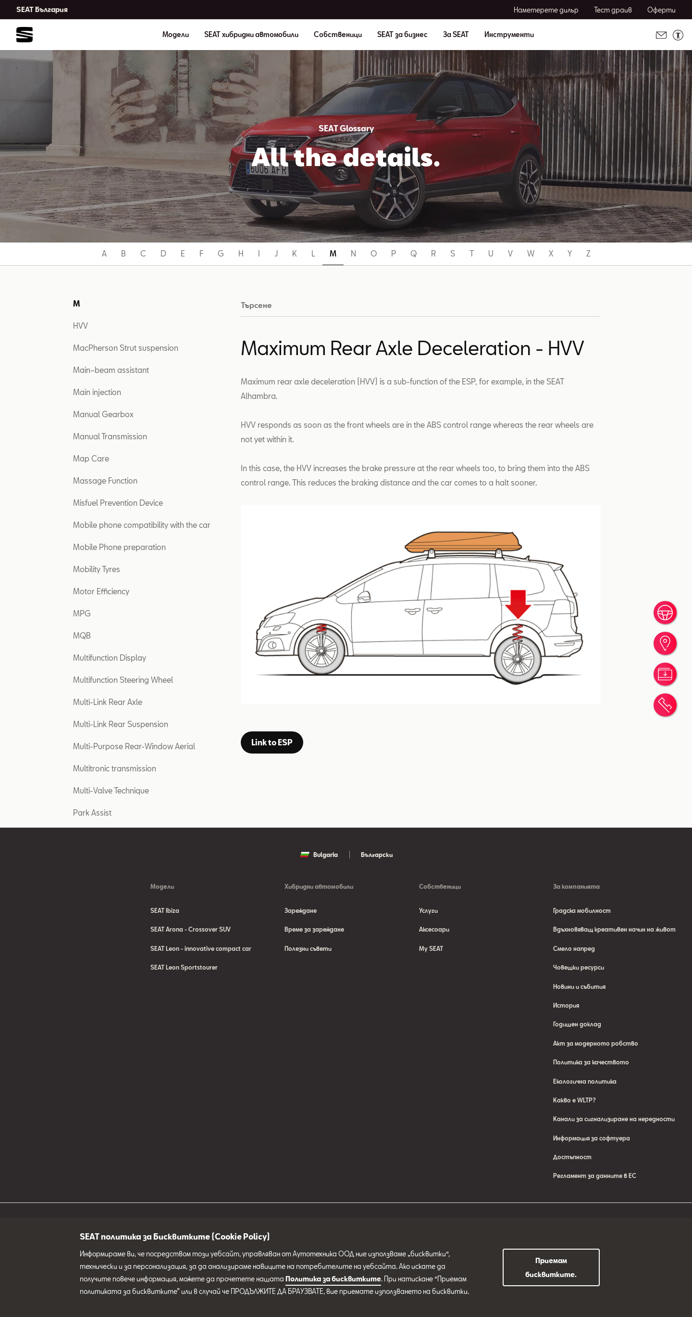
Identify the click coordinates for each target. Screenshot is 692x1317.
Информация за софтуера (591, 1141)
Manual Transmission (110, 436)
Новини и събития (579, 987)
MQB (82, 635)
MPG (82, 613)
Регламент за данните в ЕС (594, 1179)
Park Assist (92, 812)
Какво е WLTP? (574, 1103)
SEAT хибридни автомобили (251, 34)
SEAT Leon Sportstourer (184, 968)
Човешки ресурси (578, 968)
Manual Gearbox (103, 414)
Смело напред (574, 949)
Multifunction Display (109, 657)
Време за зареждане (314, 929)
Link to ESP (272, 742)
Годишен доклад (577, 1026)
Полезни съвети (308, 949)
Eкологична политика (585, 1083)
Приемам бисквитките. (551, 1267)
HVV (80, 325)
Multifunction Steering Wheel (123, 679)
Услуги (428, 910)
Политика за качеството (591, 1064)
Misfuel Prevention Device (118, 502)
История (566, 1006)
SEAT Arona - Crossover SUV (190, 929)
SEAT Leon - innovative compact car (200, 949)
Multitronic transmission (114, 768)
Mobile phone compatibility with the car (141, 524)
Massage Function (105, 480)
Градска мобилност (582, 910)
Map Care (91, 458)
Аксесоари (434, 929)
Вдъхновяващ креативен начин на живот (614, 929)
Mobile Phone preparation (119, 546)
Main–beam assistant (111, 369)
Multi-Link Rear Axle (107, 701)
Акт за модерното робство (595, 1045)
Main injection (97, 391)
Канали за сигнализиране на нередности (614, 1122)
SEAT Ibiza (164, 910)
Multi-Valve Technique (111, 790)
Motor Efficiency (101, 591)
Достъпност (572, 1160)
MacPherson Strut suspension (125, 347)
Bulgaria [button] (319, 854)
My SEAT (431, 949)
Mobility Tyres (96, 569)
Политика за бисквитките (333, 1279)
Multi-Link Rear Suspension (120, 724)
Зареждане (300, 910)
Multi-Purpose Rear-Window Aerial (134, 746)
